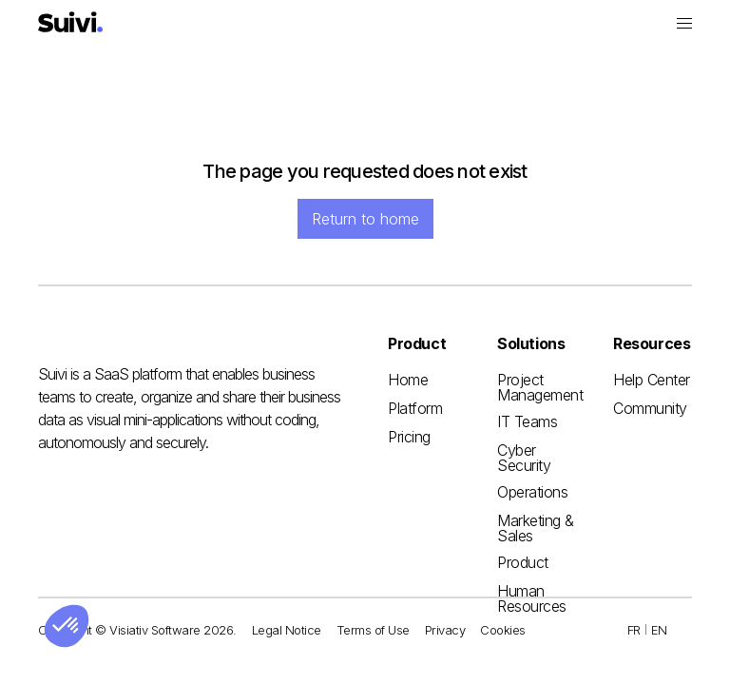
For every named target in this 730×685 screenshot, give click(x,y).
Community (650, 408)
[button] (684, 23)
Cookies (503, 629)
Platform (415, 408)
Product (522, 562)
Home (408, 379)
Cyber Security (523, 457)
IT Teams (527, 421)
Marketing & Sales (535, 528)
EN (659, 629)
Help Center (651, 379)
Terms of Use (373, 629)
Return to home (365, 218)
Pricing (409, 436)
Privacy (445, 629)
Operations (532, 491)
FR (634, 629)
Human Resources (532, 598)
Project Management (540, 387)
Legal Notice (286, 629)
